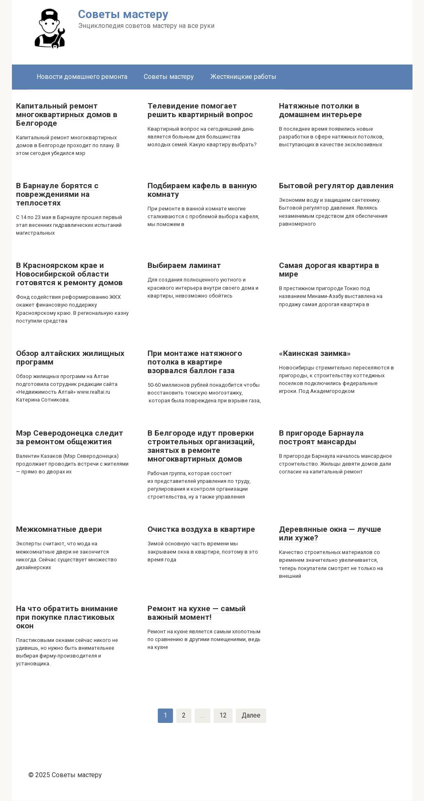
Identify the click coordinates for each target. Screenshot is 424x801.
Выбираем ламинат (184, 265)
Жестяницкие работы (243, 77)
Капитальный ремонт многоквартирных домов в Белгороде (67, 114)
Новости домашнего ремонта (82, 77)
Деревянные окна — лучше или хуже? (330, 533)
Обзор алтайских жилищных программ (70, 358)
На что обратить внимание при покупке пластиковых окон (67, 617)
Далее (251, 716)
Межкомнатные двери (59, 529)
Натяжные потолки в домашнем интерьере (320, 110)
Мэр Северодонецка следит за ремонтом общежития (69, 437)
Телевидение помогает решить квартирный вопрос (200, 110)
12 (222, 716)
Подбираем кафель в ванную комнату (202, 190)
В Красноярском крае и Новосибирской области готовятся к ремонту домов (69, 274)
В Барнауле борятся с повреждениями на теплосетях (57, 194)
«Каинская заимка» (315, 353)
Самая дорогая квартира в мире (329, 270)
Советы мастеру (169, 77)
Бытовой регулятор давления (336, 185)
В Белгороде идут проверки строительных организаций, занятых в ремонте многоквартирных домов (201, 446)
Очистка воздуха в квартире (201, 529)
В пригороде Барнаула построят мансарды (321, 437)
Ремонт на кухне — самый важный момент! (196, 613)
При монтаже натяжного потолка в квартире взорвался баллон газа (194, 362)
